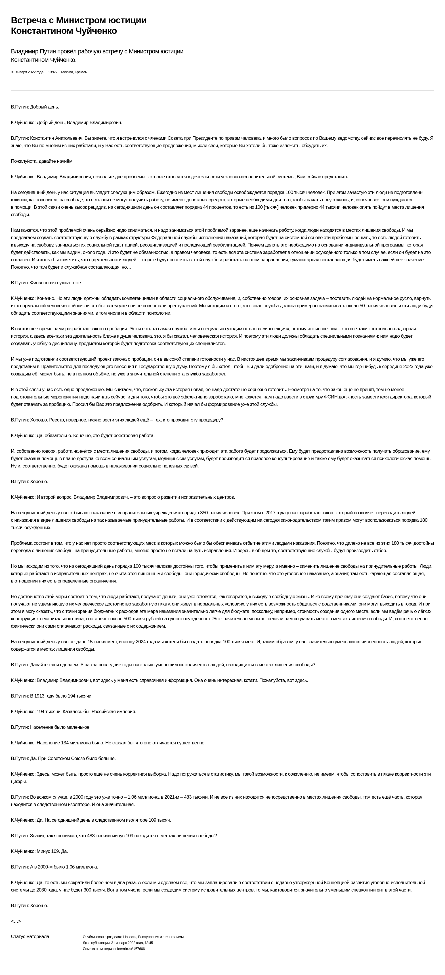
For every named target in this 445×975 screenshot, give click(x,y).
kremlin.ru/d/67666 (131, 949)
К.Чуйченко (22, 122)
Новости (129, 937)
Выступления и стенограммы (160, 937)
